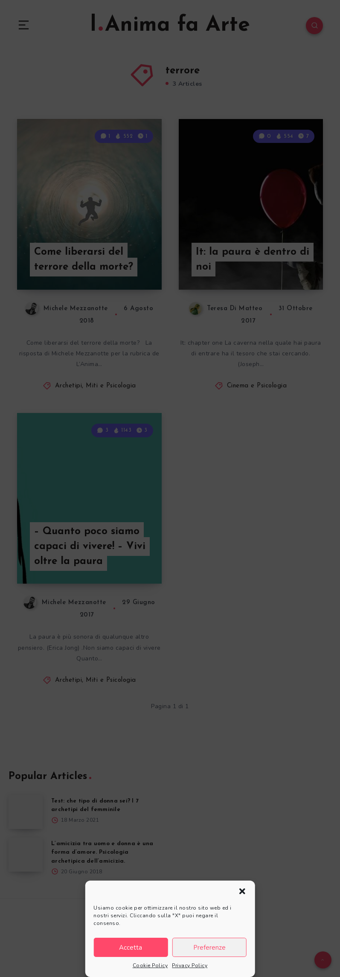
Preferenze (209, 947)
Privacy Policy (189, 965)
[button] (242, 891)
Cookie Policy (150, 965)
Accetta (130, 947)
